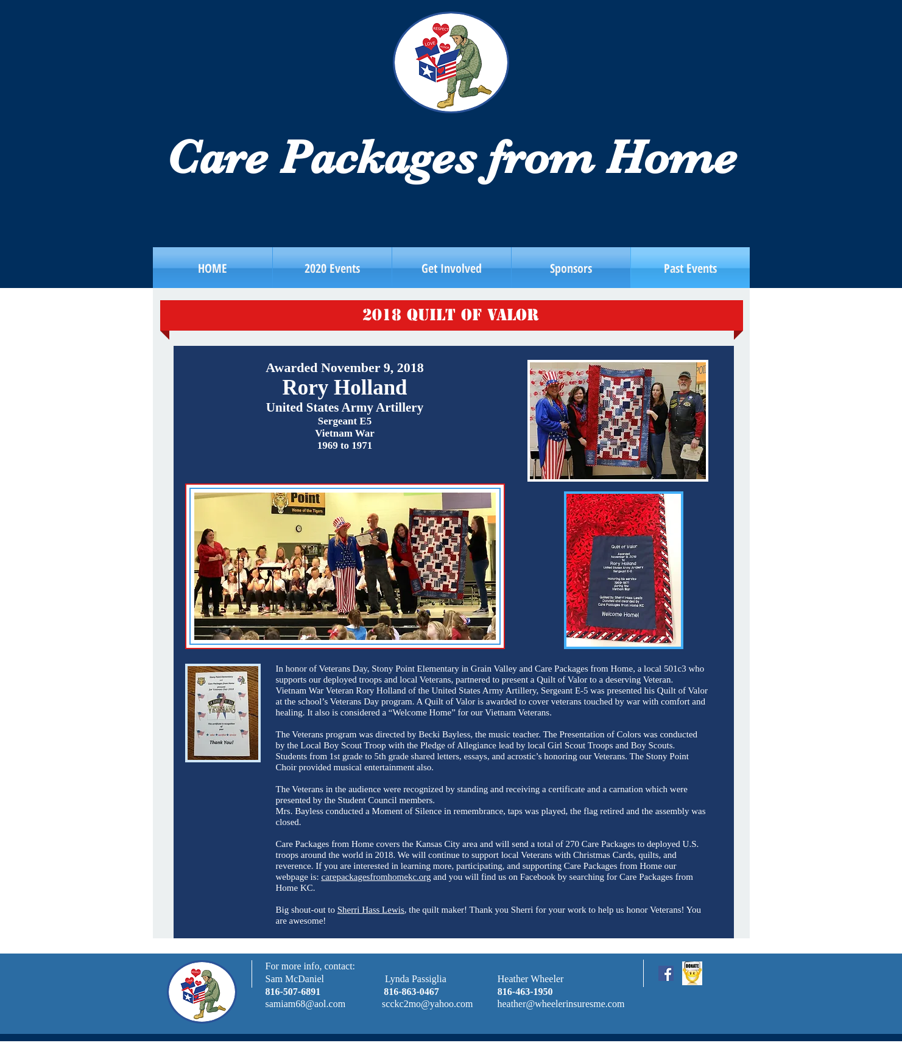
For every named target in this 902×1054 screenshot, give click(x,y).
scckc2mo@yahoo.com (427, 1004)
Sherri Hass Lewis (370, 910)
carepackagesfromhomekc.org (376, 877)
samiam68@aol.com (306, 1004)
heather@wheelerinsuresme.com (560, 1004)
